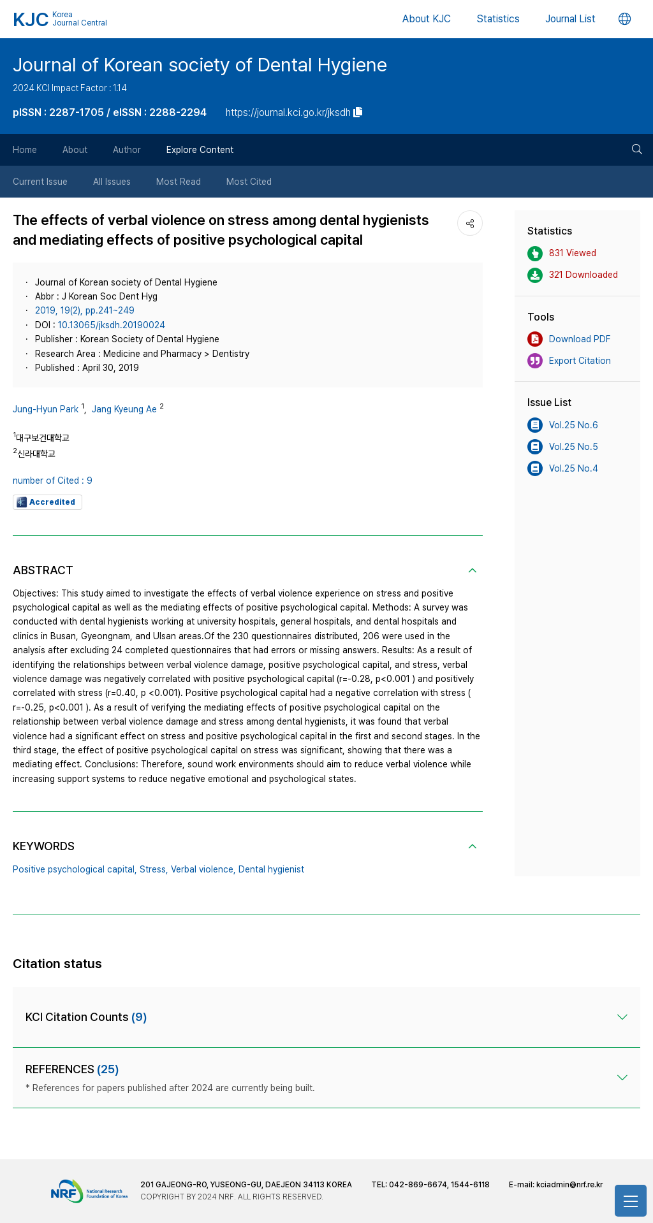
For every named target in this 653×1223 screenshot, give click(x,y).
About (74, 150)
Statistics (498, 19)
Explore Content (199, 150)
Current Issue (40, 182)
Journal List (570, 19)
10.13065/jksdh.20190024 (111, 325)
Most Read (178, 182)
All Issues (112, 182)
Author (127, 150)
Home (25, 150)
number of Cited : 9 (52, 480)
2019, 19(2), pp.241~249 (85, 310)
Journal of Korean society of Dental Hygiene (200, 64)
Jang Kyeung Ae (124, 409)
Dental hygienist (271, 869)
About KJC (426, 19)
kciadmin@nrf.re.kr (569, 1184)
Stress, (154, 869)
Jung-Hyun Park (45, 409)
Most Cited (249, 182)
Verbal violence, (203, 869)
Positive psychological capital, (75, 869)
